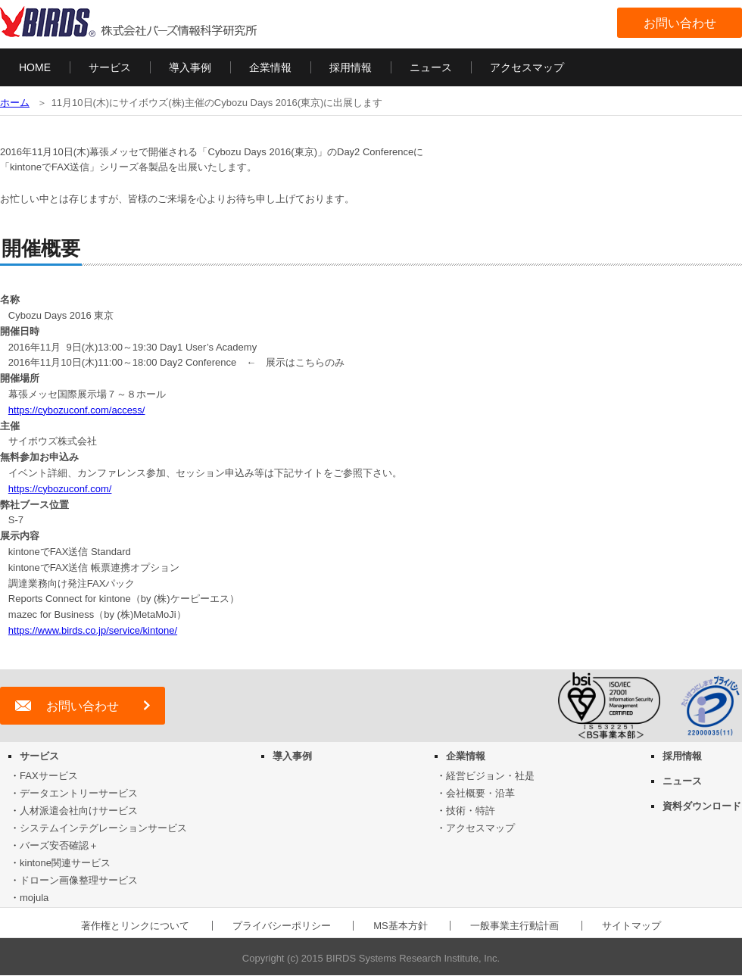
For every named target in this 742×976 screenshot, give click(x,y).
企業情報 (270, 67)
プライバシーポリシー (281, 925)
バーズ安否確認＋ (59, 845)
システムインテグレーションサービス (103, 828)
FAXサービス (49, 775)
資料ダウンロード (701, 806)
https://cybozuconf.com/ (60, 488)
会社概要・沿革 (480, 793)
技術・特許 (470, 810)
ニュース (431, 67)
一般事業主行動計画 (514, 925)
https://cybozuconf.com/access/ (76, 410)
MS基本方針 (400, 925)
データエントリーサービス (79, 793)
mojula (34, 897)
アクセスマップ (527, 67)
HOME (35, 67)
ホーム (15, 102)
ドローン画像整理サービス (79, 880)
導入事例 (190, 67)
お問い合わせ (680, 23)
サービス (110, 67)
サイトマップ (631, 925)
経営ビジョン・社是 (490, 775)
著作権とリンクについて (135, 925)
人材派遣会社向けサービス (79, 810)
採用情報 (350, 67)
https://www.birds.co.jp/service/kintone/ (92, 630)
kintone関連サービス (65, 862)
